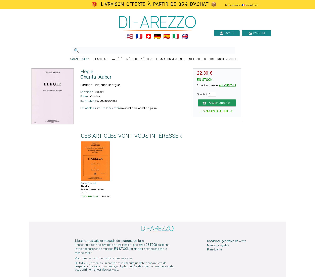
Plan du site (214, 249)
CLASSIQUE (100, 59)
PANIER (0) (256, 33)
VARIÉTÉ (117, 59)
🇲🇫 (139, 36)
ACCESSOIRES (197, 59)
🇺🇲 (130, 36)
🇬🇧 (185, 36)
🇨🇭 (148, 36)
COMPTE (227, 33)
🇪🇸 (166, 36)
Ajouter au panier (217, 103)
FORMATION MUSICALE (170, 59)
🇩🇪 (157, 36)
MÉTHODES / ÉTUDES (139, 59)
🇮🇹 (175, 36)
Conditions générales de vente (226, 241)
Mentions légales (218, 245)
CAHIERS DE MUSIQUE (223, 59)
